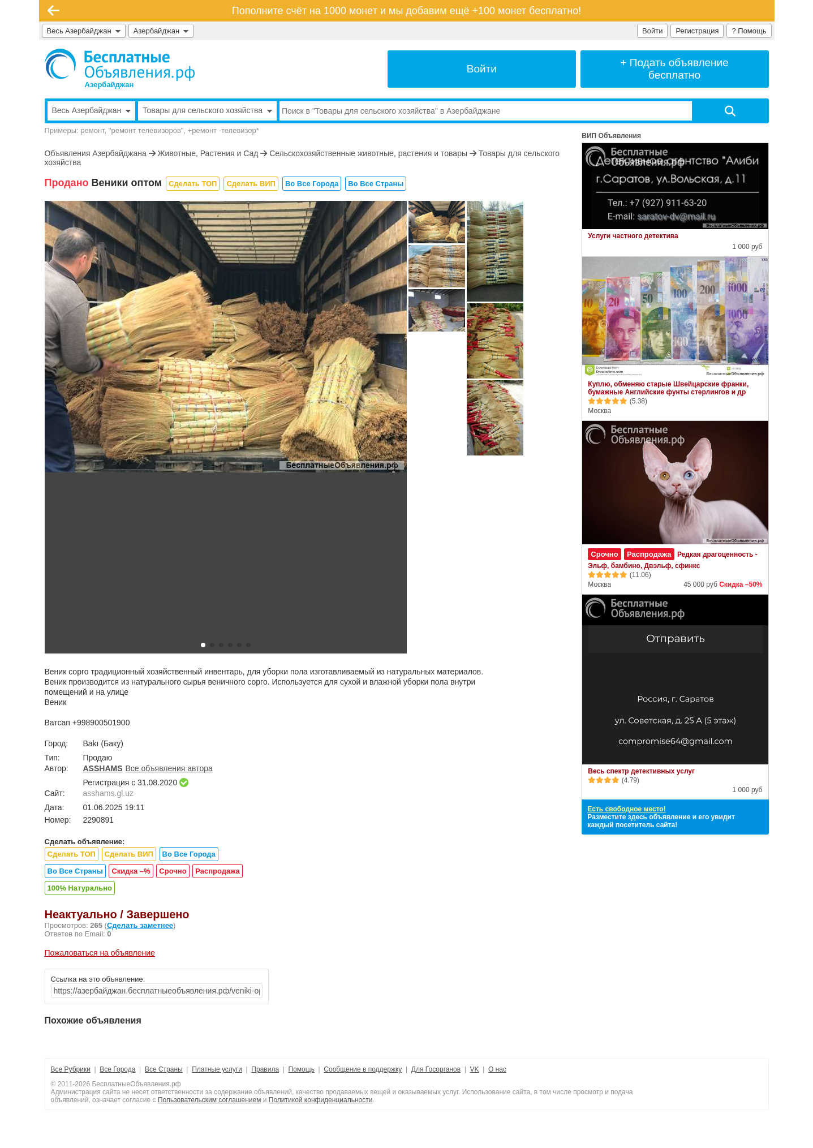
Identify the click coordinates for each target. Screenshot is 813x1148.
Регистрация (697, 31)
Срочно (172, 871)
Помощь (302, 1069)
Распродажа (217, 871)
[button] (203, 645)
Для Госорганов (436, 1069)
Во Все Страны (375, 183)
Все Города (117, 1069)
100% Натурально (80, 888)
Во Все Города (311, 183)
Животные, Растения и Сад (207, 153)
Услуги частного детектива (633, 236)
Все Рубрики (71, 1069)
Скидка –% (130, 871)
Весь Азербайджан (84, 31)
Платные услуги (217, 1069)
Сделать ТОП (193, 183)
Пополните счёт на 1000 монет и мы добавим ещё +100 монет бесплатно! (407, 10)
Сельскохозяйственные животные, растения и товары (368, 153)
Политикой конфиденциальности (321, 1100)
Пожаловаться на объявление (100, 952)
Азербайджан (161, 31)
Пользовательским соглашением (209, 1100)
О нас (497, 1069)
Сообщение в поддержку (363, 1069)
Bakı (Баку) (103, 743)
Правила (265, 1069)
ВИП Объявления (611, 136)
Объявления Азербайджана (96, 153)
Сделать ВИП (250, 183)
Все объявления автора (169, 768)
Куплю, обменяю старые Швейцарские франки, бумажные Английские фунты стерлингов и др (668, 388)
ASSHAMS (103, 768)
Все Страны (164, 1069)
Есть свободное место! (626, 809)
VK (474, 1069)
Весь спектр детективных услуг (641, 771)
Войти (652, 31)
